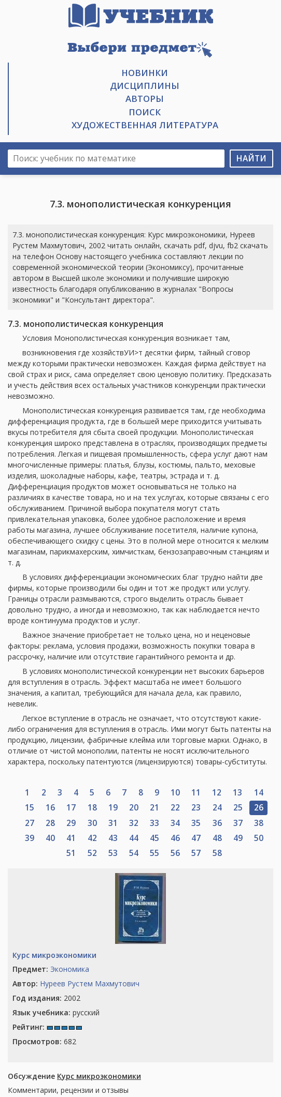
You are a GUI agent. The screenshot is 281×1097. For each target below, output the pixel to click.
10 (175, 792)
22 (175, 807)
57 (196, 853)
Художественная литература (145, 125)
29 (71, 823)
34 (175, 823)
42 (92, 838)
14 (258, 792)
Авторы (144, 98)
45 (154, 838)
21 (154, 807)
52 (92, 853)
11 (196, 792)
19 (113, 807)
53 (113, 853)
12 (216, 792)
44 (133, 838)
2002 (46, 998)
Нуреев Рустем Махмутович (89, 983)
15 (29, 807)
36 (217, 823)
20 (133, 807)
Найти (251, 158)
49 (238, 838)
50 (258, 838)
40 (50, 838)
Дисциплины (144, 86)
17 (71, 807)
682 (44, 1041)
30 (92, 823)
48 (217, 838)
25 (238, 807)
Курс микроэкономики (54, 955)
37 (238, 823)
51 (71, 853)
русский (56, 1012)
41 (71, 838)
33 (154, 823)
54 (133, 853)
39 (29, 838)
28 (50, 823)
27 (29, 823)
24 (217, 807)
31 (113, 823)
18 (92, 807)
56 (175, 853)
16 (50, 807)
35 (196, 823)
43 (113, 838)
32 (133, 823)
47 (196, 838)
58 (217, 853)
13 (237, 792)
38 (258, 823)
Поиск (145, 112)
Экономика (69, 969)
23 (196, 807)
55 (154, 853)
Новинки (144, 73)
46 (175, 838)
